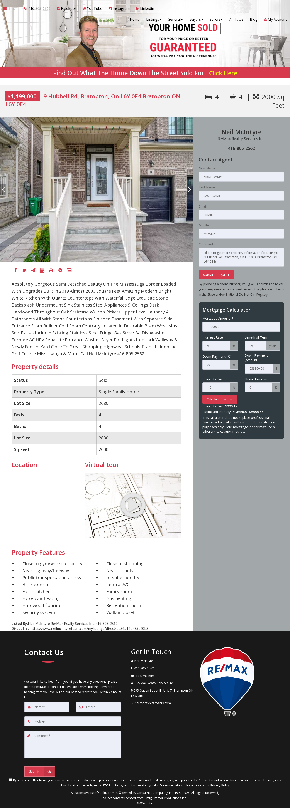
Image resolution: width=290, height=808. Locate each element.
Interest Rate (212, 337)
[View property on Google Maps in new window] (45, 505)
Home (135, 19)
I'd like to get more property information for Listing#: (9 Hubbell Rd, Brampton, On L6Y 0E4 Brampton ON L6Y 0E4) (241, 257)
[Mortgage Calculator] (42, 270)
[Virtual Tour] (60, 270)
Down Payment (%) (216, 356)
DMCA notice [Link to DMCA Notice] (145, 803)
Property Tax (212, 379)
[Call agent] (37, 8)
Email (203, 206)
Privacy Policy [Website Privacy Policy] (219, 785)
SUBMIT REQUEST (216, 275)
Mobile (204, 225)
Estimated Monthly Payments (233, 411)
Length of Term (256, 337)
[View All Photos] (69, 270)
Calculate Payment (220, 399)
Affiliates (236, 19)
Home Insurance (257, 379)
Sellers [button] (216, 19)
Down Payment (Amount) (256, 357)
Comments (207, 244)
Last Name (207, 187)
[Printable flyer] (51, 270)
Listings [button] (153, 19)
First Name (207, 168)
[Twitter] (24, 270)
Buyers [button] (196, 19)
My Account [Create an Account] (275, 19)
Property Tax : (219, 406)
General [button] (175, 19)
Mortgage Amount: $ (217, 318)
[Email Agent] (11, 8)
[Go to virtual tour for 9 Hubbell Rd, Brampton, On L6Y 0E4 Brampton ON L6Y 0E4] (133, 505)
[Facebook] (15, 270)
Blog (254, 19)
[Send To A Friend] (33, 270)
